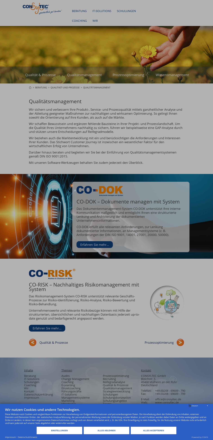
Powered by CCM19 (200, 437)
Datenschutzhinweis (27, 437)
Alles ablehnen (106, 430)
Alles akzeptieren (153, 430)
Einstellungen (59, 430)
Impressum (10, 437)
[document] (106, 417)
